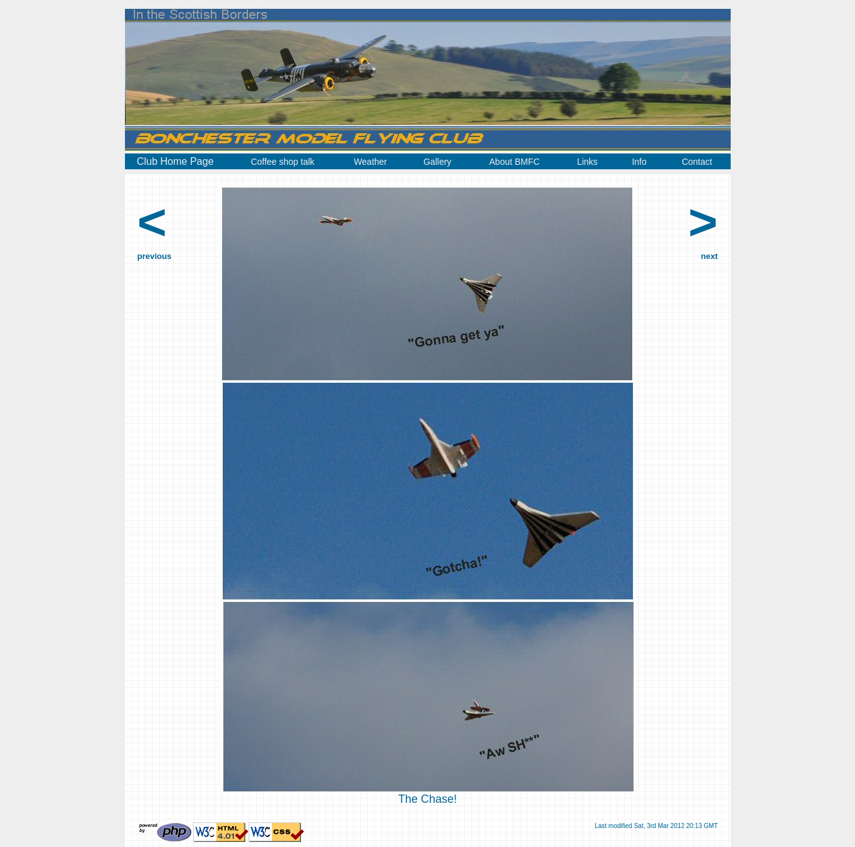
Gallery (437, 162)
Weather (370, 162)
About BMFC (514, 162)
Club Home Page (175, 161)
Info (639, 162)
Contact (696, 162)
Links (587, 162)
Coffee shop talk (282, 162)
